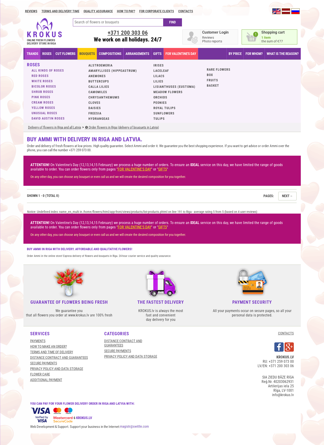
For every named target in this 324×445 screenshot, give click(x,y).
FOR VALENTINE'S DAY (180, 54)
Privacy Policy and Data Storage (56, 369)
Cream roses (43, 102)
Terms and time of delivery (51, 352)
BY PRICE (235, 54)
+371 (128, 32)
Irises (158, 65)
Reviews (31, 11)
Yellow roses (43, 108)
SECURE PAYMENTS (43, 363)
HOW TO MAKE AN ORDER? (48, 346)
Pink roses (41, 97)
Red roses (40, 76)
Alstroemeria (100, 65)
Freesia (94, 113)
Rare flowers (218, 69)
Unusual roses (44, 113)
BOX (210, 75)
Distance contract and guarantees (59, 358)
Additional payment (46, 380)
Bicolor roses (44, 86)
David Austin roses (48, 118)
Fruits (212, 80)
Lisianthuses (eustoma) (174, 86)
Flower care (40, 374)
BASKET (213, 85)
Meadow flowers (168, 92)
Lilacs (159, 76)
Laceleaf (161, 71)
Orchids (160, 97)
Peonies (160, 102)
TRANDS (32, 54)
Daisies (94, 108)
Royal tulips (164, 108)
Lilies (158, 81)
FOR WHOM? (254, 54)
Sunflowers (164, 113)
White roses (42, 81)
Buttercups (98, 81)
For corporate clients (156, 11)
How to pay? (126, 11)
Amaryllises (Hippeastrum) (112, 71)
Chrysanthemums (104, 97)
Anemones (97, 76)
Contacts (185, 11)
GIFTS (157, 54)
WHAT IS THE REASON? (283, 54)
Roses (47, 54)
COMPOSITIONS (110, 54)
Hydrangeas (99, 118)
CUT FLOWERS (65, 54)
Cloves (94, 102)
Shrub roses (42, 92)
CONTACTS (286, 333)
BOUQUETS (87, 54)
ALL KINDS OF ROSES (48, 70)
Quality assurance (98, 11)
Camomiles (97, 92)
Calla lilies (98, 86)
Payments (37, 341)
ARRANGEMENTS (137, 54)
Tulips (159, 118)
